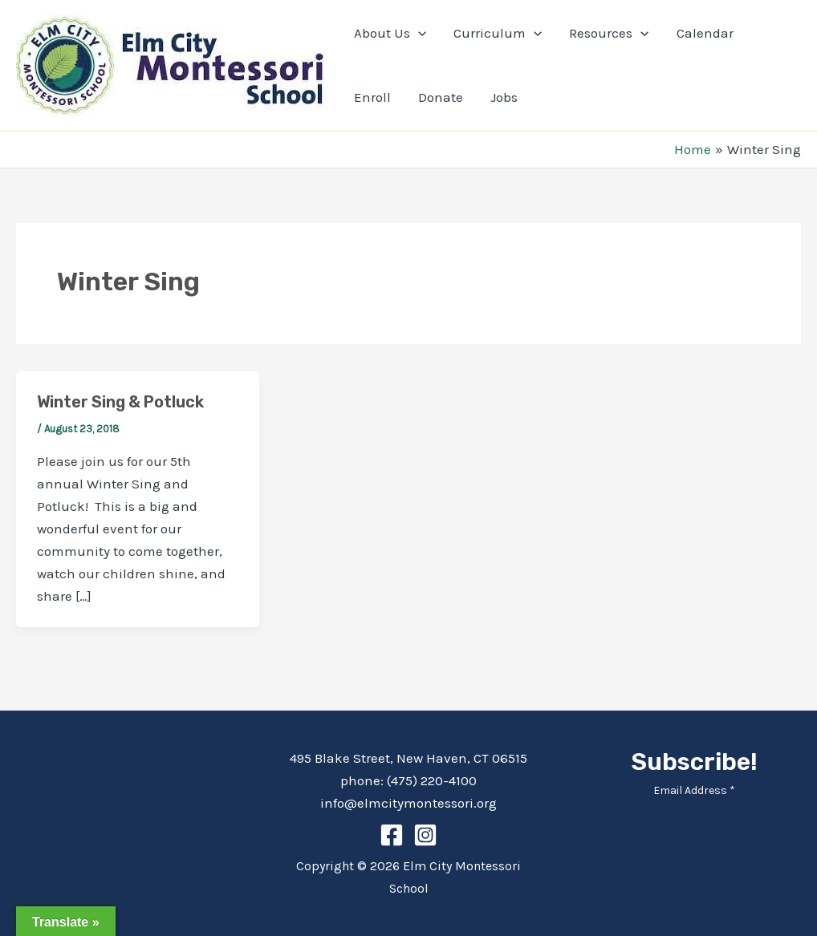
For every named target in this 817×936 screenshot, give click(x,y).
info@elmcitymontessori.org (408, 803)
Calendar (705, 33)
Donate (440, 97)
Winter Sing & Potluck (120, 401)
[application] (418, 33)
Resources (608, 33)
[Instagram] (425, 835)
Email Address (694, 790)
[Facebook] (392, 835)
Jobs (504, 97)
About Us (390, 33)
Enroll (372, 97)
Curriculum (497, 33)
